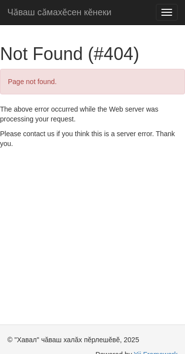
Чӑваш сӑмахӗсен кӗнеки (59, 12)
